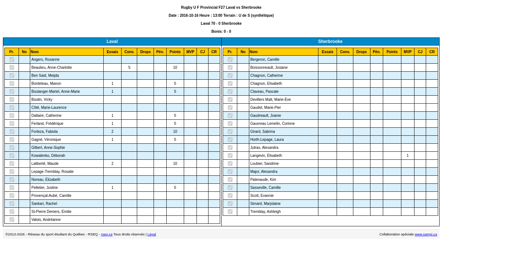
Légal (151, 234)
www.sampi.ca (426, 234)
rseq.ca (106, 234)
